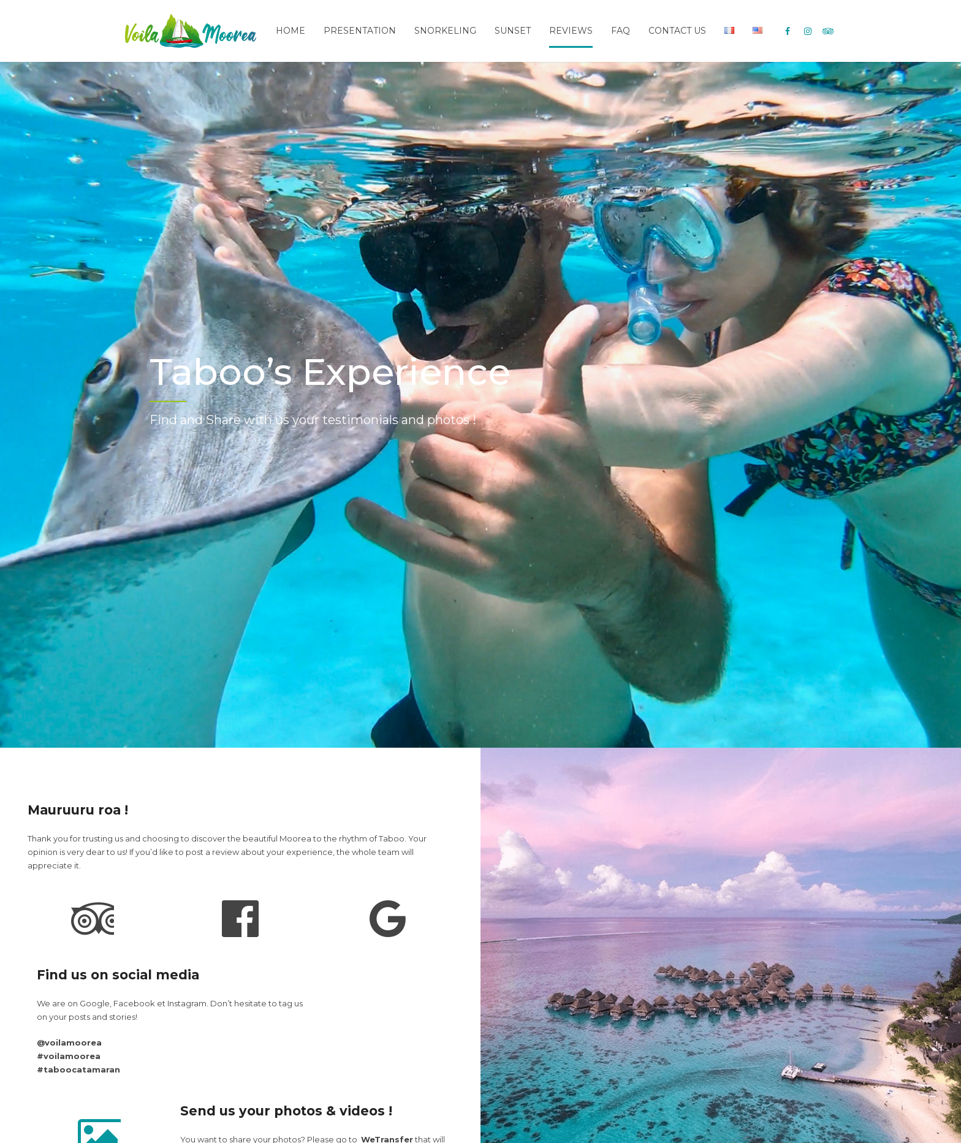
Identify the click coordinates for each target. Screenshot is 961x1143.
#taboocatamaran (78, 1069)
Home (290, 30)
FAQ (620, 30)
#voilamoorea (69, 1056)
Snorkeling (445, 30)
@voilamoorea (69, 1042)
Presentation (360, 30)
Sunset (513, 30)
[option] (480, 405)
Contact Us (677, 30)
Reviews (571, 30)
